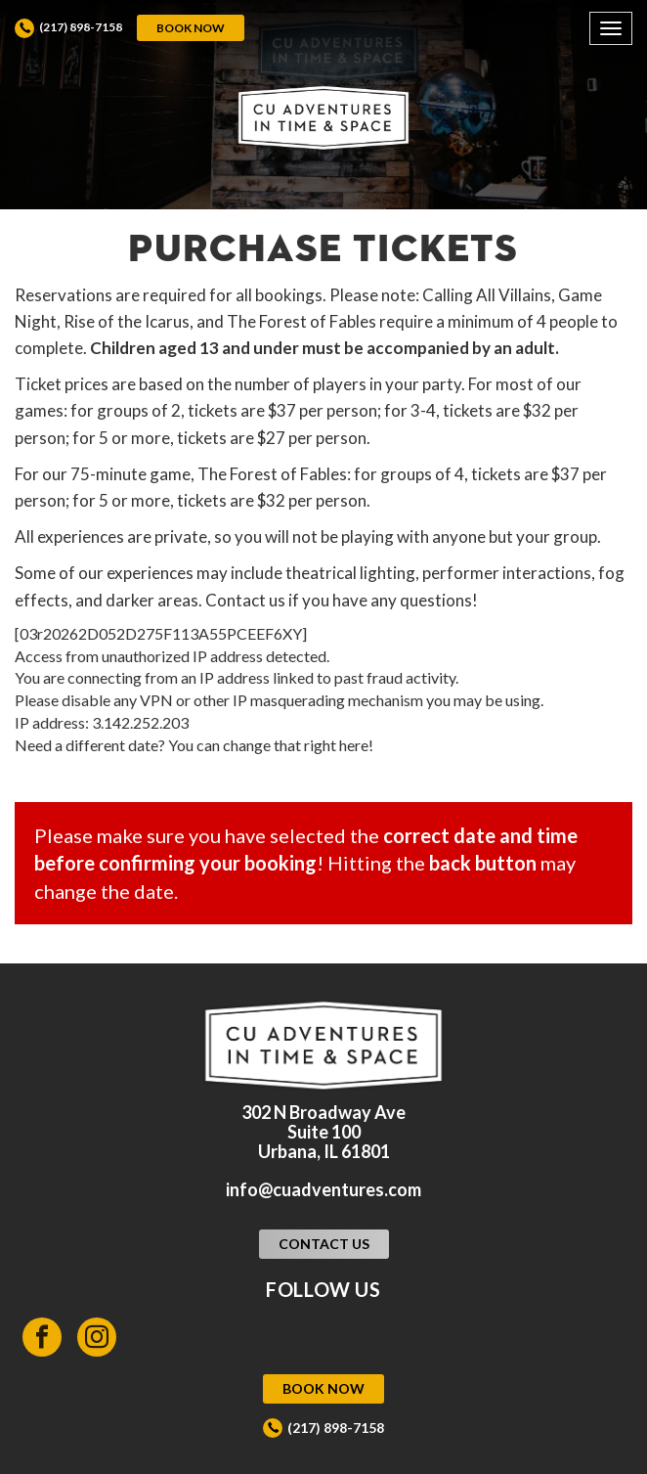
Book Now (190, 28)
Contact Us (324, 1243)
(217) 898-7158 (80, 27)
